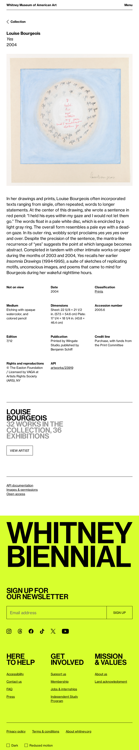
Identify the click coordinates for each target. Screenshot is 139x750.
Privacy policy (16, 731)
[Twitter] (53, 631)
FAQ (9, 689)
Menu (128, 5)
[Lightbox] (69, 120)
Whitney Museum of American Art (31, 5)
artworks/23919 (62, 367)
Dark (12, 745)
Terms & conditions (45, 731)
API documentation (19, 485)
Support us (58, 674)
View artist (19, 450)
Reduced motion (39, 745)
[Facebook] (31, 631)
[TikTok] (42, 631)
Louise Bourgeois (23, 33)
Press (10, 696)
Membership (60, 681)
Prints (99, 291)
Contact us (14, 681)
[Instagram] (9, 631)
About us (101, 674)
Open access (15, 494)
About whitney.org (78, 731)
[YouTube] (65, 631)
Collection (18, 21)
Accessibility (15, 674)
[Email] (56, 612)
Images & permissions (22, 489)
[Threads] (20, 631)
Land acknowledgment (111, 681)
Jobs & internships (64, 689)
